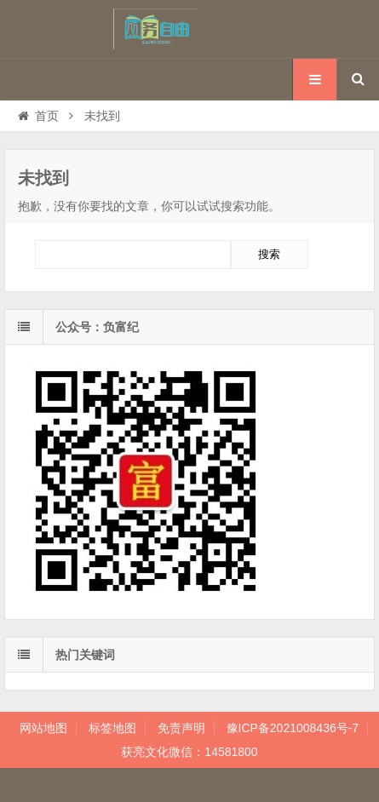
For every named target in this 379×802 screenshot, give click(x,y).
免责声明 (181, 728)
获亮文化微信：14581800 (189, 752)
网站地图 (43, 728)
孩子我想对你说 (190, 29)
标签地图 (112, 728)
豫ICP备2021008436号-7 (293, 728)
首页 (37, 116)
